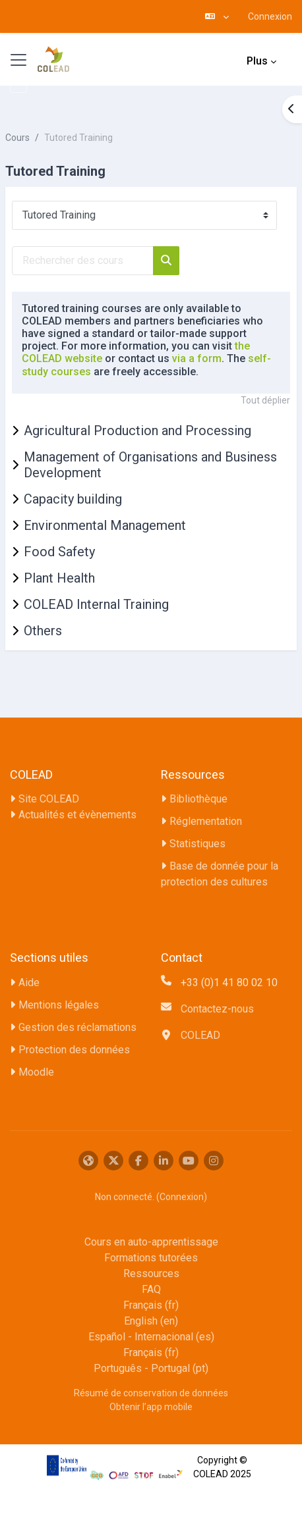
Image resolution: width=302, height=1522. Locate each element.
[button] (217, 16)
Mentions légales (58, 1005)
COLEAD (200, 1035)
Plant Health (59, 578)
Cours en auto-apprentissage (151, 1242)
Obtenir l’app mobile (151, 1407)
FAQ (151, 1289)
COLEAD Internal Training (96, 604)
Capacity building (73, 499)
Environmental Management (105, 525)
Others (43, 631)
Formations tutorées (151, 1257)
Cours (17, 137)
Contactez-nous (217, 1009)
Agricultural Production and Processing (137, 430)
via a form (197, 358)
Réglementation (205, 821)
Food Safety (59, 552)
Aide (29, 982)
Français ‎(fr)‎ (151, 1305)
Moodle (36, 1072)
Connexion (270, 16)
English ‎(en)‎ (151, 1321)
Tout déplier (265, 400)
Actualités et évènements (77, 814)
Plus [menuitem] (257, 61)
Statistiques (197, 843)
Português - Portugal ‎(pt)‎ (151, 1368)
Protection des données (74, 1049)
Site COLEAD (48, 799)
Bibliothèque (198, 799)
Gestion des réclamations (77, 1027)
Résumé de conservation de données (151, 1393)
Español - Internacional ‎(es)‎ (151, 1336)
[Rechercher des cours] (83, 260)
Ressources (151, 1273)
